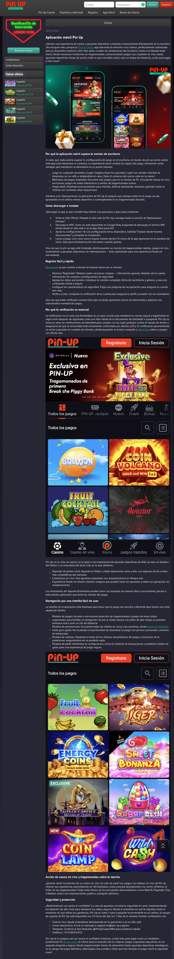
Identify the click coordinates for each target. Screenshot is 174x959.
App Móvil (109, 12)
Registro (166, 4)
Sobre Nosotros (14, 65)
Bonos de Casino (129, 12)
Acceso (152, 4)
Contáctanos (13, 59)
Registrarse (52, 267)
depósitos (143, 329)
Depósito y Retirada (71, 12)
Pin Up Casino (46, 12)
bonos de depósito (158, 626)
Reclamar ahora (23, 50)
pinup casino (70, 941)
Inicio (108, 23)
